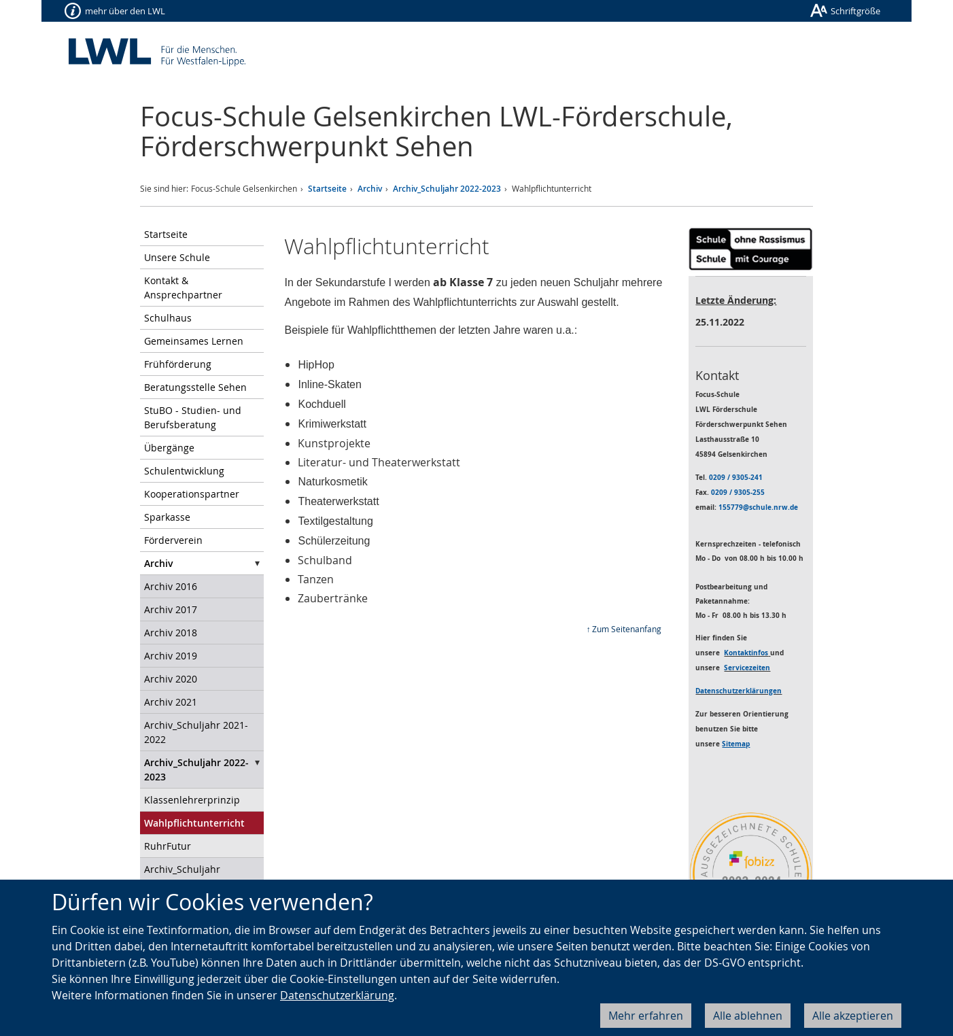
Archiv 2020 (170, 678)
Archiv (370, 188)
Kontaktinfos (746, 652)
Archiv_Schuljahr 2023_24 (182, 876)
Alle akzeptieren (852, 1015)
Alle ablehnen (747, 1015)
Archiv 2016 (170, 586)
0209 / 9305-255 (738, 492)
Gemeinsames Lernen (193, 340)
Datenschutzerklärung (337, 995)
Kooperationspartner (191, 493)
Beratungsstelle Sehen (195, 387)
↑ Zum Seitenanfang (623, 628)
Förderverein (173, 540)
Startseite (327, 188)
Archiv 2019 (170, 655)
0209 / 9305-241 (736, 477)
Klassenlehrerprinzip (192, 799)
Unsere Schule (177, 257)
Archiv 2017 (170, 609)
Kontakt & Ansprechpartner (183, 287)
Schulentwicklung (184, 470)
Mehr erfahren (645, 1015)
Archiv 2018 (170, 632)
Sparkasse (167, 517)
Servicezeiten (747, 667)
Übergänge (169, 447)
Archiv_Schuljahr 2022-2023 (447, 188)
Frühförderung (177, 364)
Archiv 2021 (170, 701)
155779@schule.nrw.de (758, 507)
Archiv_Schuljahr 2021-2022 (196, 732)
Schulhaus (168, 317)
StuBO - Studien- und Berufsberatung (192, 417)
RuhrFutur (167, 846)
